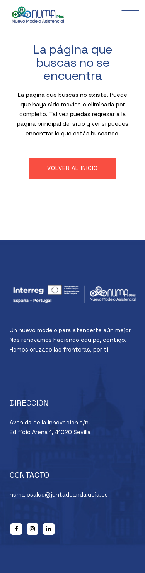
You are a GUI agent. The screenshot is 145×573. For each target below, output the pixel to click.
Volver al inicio (72, 168)
